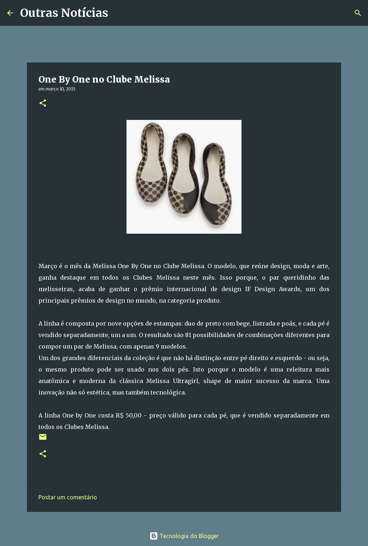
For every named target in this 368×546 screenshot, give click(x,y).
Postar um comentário (67, 497)
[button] (42, 103)
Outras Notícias (64, 13)
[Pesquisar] (118, 13)
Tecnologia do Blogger (184, 536)
